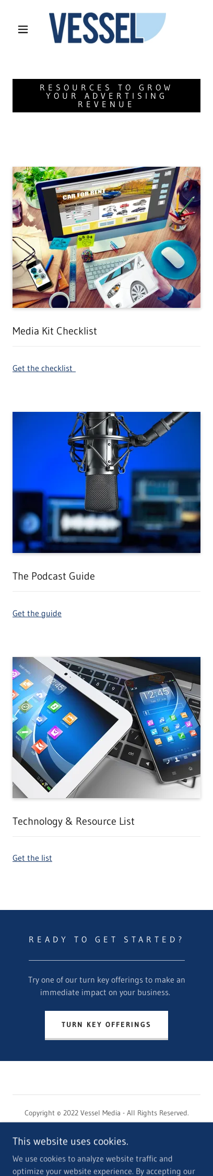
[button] (23, 29)
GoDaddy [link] (126, 1149)
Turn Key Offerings (106, 1024)
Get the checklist (44, 368)
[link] (107, 29)
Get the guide (37, 613)
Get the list (32, 857)
